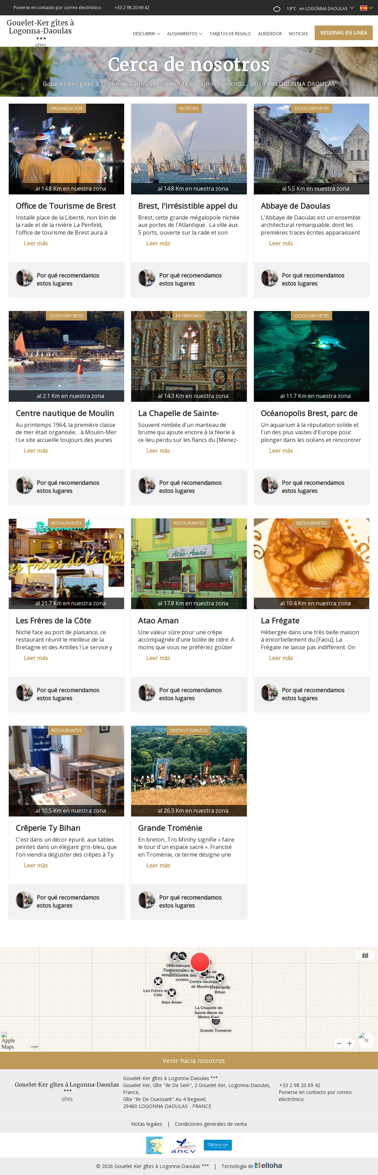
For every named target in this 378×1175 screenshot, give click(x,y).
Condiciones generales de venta (211, 1124)
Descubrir (146, 33)
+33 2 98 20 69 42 (295, 1085)
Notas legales (146, 1124)
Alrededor (270, 34)
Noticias (298, 34)
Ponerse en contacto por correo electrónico (311, 1095)
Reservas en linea (343, 32)
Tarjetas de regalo (230, 34)
